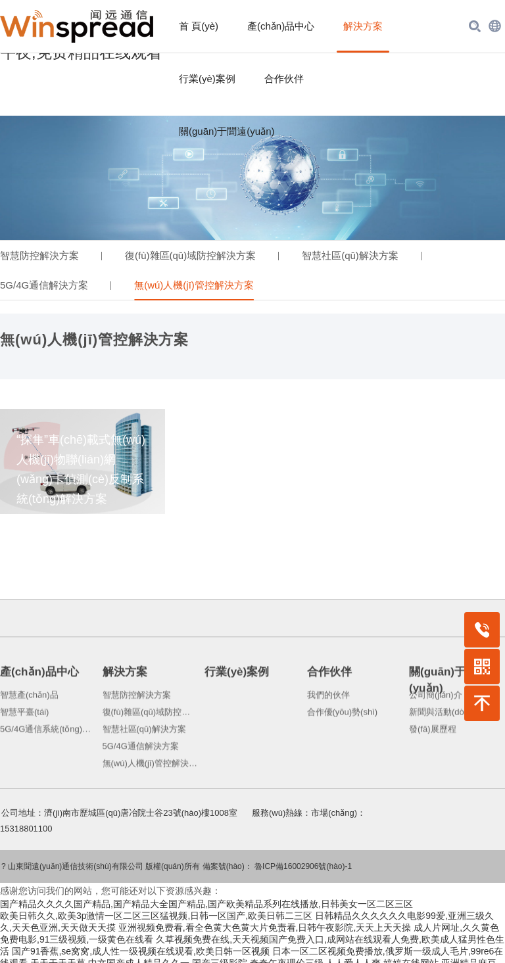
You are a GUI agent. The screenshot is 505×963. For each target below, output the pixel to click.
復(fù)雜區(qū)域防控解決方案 (190, 236)
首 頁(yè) (198, 26)
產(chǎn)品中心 (280, 26)
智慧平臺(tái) (24, 763)
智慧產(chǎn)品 (29, 746)
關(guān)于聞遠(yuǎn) (227, 131)
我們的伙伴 (328, 746)
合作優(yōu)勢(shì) (342, 763)
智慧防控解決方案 (39, 236)
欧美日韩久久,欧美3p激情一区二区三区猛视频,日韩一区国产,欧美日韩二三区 (156, 897)
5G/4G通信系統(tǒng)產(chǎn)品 (48, 781)
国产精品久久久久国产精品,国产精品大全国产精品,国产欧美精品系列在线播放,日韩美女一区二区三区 (206, 885)
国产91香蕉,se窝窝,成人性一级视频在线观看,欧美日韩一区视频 (141, 933)
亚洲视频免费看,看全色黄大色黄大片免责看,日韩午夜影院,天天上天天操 (265, 909)
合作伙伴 (284, 78)
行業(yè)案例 (207, 78)
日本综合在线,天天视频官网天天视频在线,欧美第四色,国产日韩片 (295, 956)
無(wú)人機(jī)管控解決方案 (194, 265)
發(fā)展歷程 (432, 781)
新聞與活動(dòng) (443, 763)
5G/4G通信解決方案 (44, 265)
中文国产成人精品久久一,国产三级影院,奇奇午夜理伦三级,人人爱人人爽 (234, 944)
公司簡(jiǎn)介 (435, 746)
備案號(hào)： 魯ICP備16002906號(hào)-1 (277, 848)
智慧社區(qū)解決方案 (350, 236)
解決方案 (363, 26)
